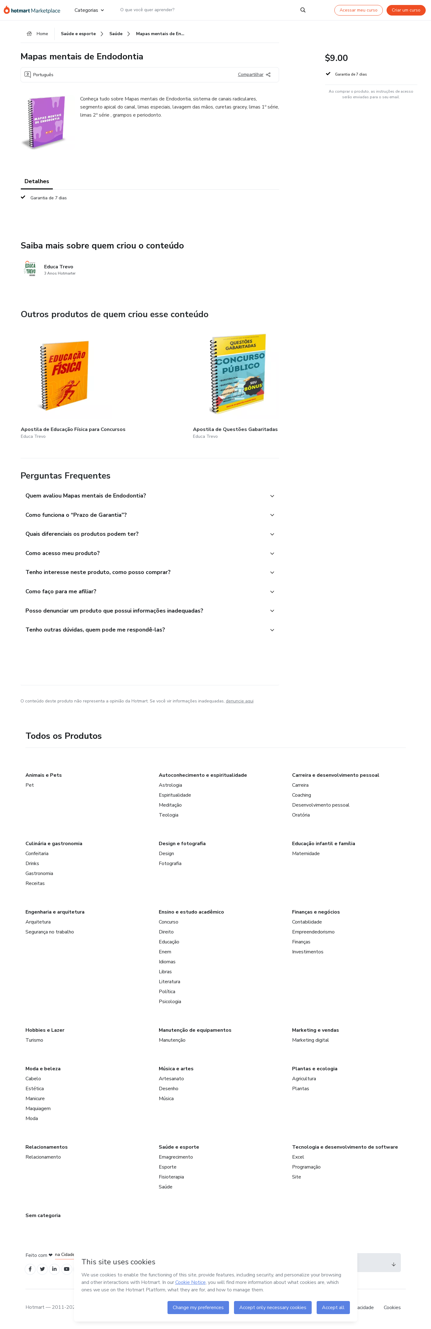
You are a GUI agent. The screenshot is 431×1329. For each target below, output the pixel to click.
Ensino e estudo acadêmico (191, 913)
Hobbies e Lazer (44, 1031)
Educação (169, 942)
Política (167, 992)
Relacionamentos (46, 1148)
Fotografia (170, 864)
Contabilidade (307, 922)
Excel (298, 1158)
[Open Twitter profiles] (44, 1271)
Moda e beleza (43, 1069)
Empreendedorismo (313, 932)
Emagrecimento (176, 1158)
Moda (31, 1119)
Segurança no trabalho (49, 932)
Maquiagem (38, 1109)
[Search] (303, 10)
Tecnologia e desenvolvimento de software (345, 1148)
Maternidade (306, 854)
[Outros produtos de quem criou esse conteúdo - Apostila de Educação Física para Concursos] (55, 381)
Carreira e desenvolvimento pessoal (335, 776)
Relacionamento (43, 1158)
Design (166, 854)
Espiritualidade (175, 796)
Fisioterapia (171, 1177)
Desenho (168, 1089)
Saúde (165, 1187)
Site (296, 1177)
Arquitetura (38, 922)
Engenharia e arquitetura (55, 913)
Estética (34, 1089)
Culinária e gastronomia (53, 844)
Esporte (168, 1168)
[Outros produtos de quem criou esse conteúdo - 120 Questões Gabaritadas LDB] (276, 381)
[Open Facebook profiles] (31, 1271)
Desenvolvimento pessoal (321, 806)
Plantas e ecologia (314, 1069)
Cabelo (33, 1079)
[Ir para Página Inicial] (34, 10)
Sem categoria (43, 1216)
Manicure (35, 1099)
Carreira (300, 786)
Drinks (32, 864)
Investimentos (307, 952)
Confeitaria (36, 854)
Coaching (301, 796)
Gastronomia (39, 874)
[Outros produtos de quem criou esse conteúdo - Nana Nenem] (202, 381)
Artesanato (171, 1079)
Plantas (300, 1089)
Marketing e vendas (315, 1031)
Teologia (168, 816)
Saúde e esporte (179, 1148)
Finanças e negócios (316, 913)
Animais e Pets (43, 776)
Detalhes (37, 183)
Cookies (392, 1310)
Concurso (168, 922)
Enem (165, 952)
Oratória (301, 816)
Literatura (169, 982)
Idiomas (167, 962)
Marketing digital (310, 1041)
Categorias (88, 10)
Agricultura (304, 1079)
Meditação (170, 806)
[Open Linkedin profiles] (58, 1271)
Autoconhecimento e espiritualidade (203, 776)
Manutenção (172, 1041)
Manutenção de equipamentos (195, 1031)
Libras (165, 972)
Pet (29, 786)
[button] (143, 488)
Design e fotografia (182, 844)
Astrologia (170, 786)
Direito (166, 932)
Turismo (34, 1041)
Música (166, 1099)
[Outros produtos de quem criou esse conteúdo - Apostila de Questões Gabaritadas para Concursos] (128, 381)
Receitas (35, 884)
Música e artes (176, 1069)
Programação (306, 1168)
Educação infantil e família (323, 844)
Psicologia (170, 1002)
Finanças (301, 942)
